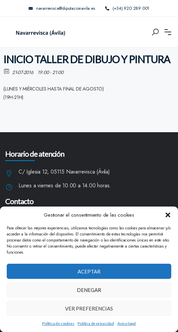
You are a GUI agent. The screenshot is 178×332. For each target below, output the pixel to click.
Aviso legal (126, 323)
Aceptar (89, 271)
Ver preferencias (89, 308)
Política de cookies (58, 323)
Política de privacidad (96, 323)
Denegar (89, 290)
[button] (168, 215)
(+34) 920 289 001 (127, 8)
